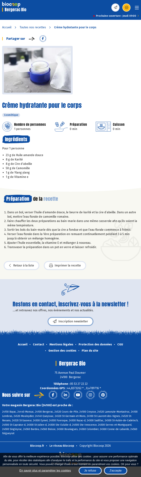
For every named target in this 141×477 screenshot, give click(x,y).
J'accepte (116, 470)
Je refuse (90, 470)
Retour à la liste (21, 265)
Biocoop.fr (37, 445)
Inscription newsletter (70, 321)
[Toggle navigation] (137, 9)
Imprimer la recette (65, 265)
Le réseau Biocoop (62, 445)
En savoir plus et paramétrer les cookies (45, 470)
